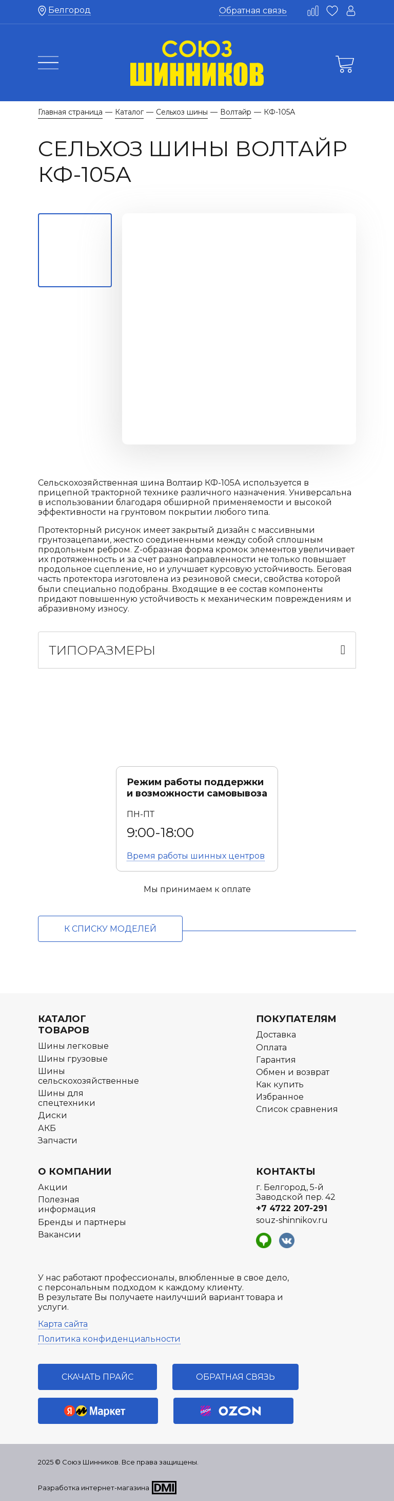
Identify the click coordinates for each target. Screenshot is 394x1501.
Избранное (280, 1097)
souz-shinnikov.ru (292, 1220)
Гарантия (276, 1060)
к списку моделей (110, 929)
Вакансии (59, 1234)
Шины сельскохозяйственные (88, 1076)
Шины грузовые (73, 1059)
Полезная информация (67, 1204)
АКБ (47, 1128)
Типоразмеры (102, 650)
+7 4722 (291, 1208)
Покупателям (296, 1019)
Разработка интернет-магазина (93, 1488)
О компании (74, 1171)
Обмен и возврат (292, 1072)
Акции (53, 1187)
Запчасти (57, 1140)
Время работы (196, 856)
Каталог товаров (63, 1024)
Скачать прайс (97, 1377)
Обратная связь (253, 10)
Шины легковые (73, 1046)
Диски (52, 1115)
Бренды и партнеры (82, 1222)
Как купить (280, 1084)
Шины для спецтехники (66, 1098)
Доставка (276, 1035)
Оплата (271, 1047)
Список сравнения (297, 1109)
